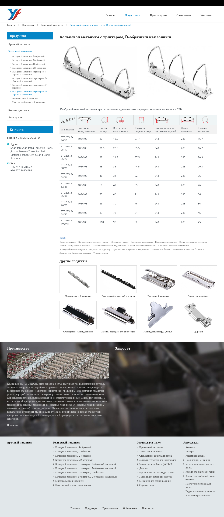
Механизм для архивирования (155, 480)
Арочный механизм (19, 44)
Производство (158, 15)
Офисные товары (67, 241)
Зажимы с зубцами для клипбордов (118, 331)
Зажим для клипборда (198, 296)
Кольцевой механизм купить (73, 249)
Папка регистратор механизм (193, 241)
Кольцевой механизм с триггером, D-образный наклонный (29, 93)
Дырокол (198, 331)
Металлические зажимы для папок (109, 245)
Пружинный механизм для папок (156, 472)
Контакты (206, 15)
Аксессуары (15, 117)
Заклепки (190, 447)
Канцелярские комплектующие (93, 241)
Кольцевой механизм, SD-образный (29, 67)
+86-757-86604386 (21, 170)
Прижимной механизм (158, 296)
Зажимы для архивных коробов (155, 476)
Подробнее (13, 425)
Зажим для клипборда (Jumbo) (158, 331)
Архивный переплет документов (173, 245)
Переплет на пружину (99, 249)
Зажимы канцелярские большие (74, 245)
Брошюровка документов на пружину (131, 249)
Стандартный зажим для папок (78, 331)
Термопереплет (100, 252)
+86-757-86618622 (21, 166)
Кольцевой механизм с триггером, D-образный (29, 86)
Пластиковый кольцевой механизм (118, 296)
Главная (110, 15)
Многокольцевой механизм (78, 296)
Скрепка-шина (147, 485)
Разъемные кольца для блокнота (188, 249)
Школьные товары (119, 241)
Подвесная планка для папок (201, 491)
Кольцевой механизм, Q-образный (28, 63)
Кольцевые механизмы (142, 241)
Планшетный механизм (198, 459)
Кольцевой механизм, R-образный (28, 56)
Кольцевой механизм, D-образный (28, 60)
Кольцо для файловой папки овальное (200, 477)
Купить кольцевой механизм (141, 245)
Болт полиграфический (198, 495)
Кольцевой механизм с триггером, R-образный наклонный (29, 73)
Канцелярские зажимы (166, 241)
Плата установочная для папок (198, 485)
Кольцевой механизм (52, 25)
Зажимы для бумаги (160, 249)
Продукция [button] (131, 15)
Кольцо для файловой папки (200, 471)
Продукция (28, 25)
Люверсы (190, 451)
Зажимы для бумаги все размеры (75, 252)
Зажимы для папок (18, 110)
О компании (183, 15)
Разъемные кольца (195, 455)
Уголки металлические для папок (200, 465)
